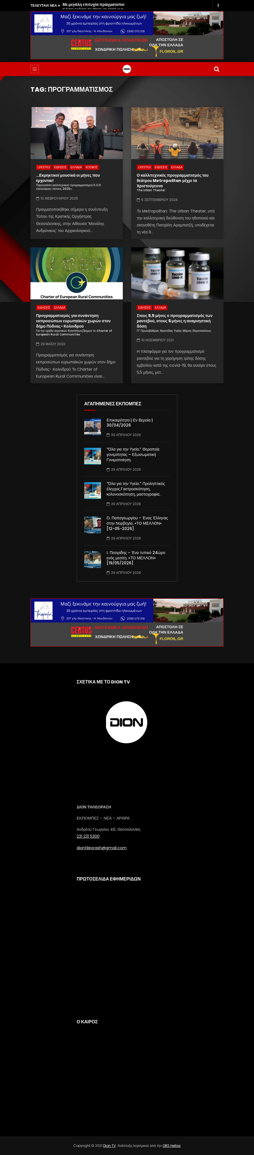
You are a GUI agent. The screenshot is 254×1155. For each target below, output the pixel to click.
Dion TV (109, 1145)
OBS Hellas (172, 1145)
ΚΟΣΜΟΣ (92, 167)
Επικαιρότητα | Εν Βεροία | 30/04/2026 (130, 422)
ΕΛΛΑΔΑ (76, 167)
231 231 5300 (88, 836)
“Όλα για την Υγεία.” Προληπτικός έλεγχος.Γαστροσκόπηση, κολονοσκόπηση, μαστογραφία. (136, 489)
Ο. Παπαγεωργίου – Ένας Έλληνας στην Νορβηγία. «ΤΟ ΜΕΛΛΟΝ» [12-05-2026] (137, 523)
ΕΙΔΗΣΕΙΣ (60, 167)
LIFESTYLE (43, 167)
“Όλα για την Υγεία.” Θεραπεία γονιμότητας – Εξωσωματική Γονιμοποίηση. (133, 454)
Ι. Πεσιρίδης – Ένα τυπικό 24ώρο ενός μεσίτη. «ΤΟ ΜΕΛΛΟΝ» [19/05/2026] (136, 558)
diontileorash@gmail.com (102, 848)
